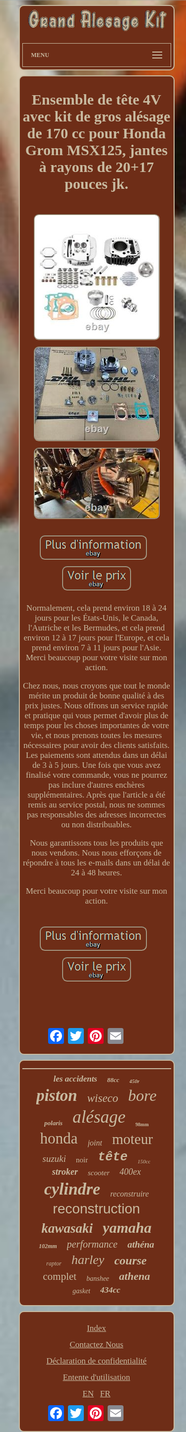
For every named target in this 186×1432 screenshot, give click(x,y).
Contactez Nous (96, 1344)
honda (59, 1138)
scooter (99, 1173)
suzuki (54, 1158)
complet (60, 1276)
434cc (110, 1290)
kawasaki (67, 1228)
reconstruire (129, 1194)
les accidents (75, 1079)
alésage (98, 1117)
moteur (132, 1139)
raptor (54, 1263)
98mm (142, 1124)
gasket (81, 1291)
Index (96, 1328)
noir (82, 1160)
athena (134, 1276)
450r (134, 1081)
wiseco (103, 1098)
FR (105, 1393)
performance (92, 1244)
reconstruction (96, 1208)
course (130, 1260)
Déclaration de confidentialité (96, 1361)
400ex (130, 1172)
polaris (53, 1123)
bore (142, 1095)
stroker (65, 1172)
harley (87, 1260)
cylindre (72, 1189)
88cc (113, 1080)
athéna (140, 1244)
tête (112, 1157)
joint (95, 1143)
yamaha (127, 1227)
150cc (143, 1161)
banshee (97, 1278)
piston (56, 1095)
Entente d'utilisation (96, 1377)
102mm (48, 1246)
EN (88, 1393)
